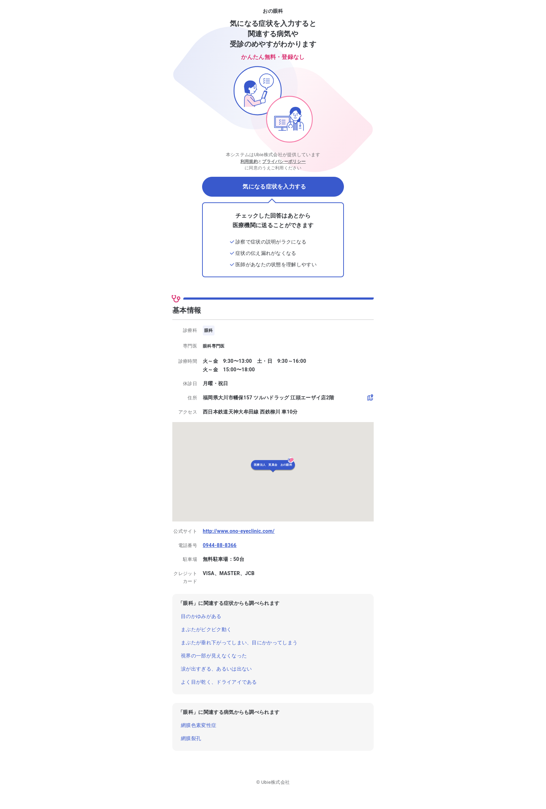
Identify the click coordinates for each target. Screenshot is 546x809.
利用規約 (249, 161)
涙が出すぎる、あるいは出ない (216, 669)
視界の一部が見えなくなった (214, 655)
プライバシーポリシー (284, 161)
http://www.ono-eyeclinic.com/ (239, 531)
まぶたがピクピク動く (206, 629)
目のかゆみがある (201, 616)
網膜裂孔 (191, 738)
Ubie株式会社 (275, 782)
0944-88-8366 (219, 545)
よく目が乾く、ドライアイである (219, 682)
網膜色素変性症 (198, 725)
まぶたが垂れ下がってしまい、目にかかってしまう (239, 642)
